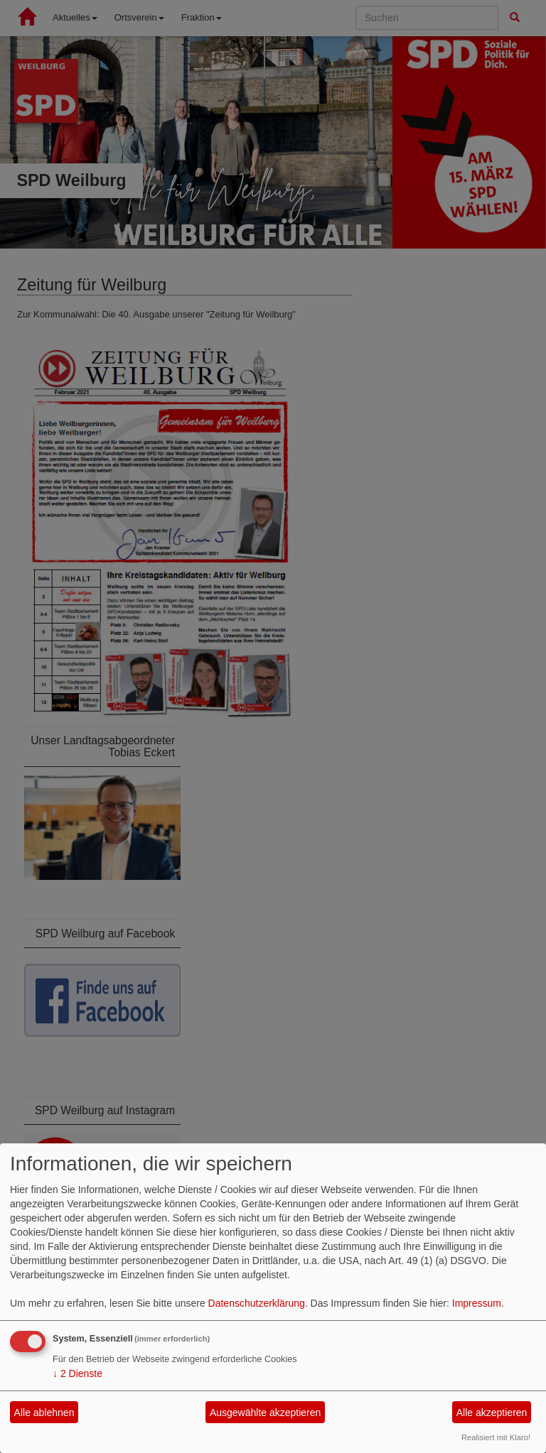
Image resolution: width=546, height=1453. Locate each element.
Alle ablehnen (44, 1412)
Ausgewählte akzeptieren (265, 1412)
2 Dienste (77, 1373)
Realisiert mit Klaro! (495, 1437)
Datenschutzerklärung (256, 1303)
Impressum (476, 1303)
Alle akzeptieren (492, 1412)
